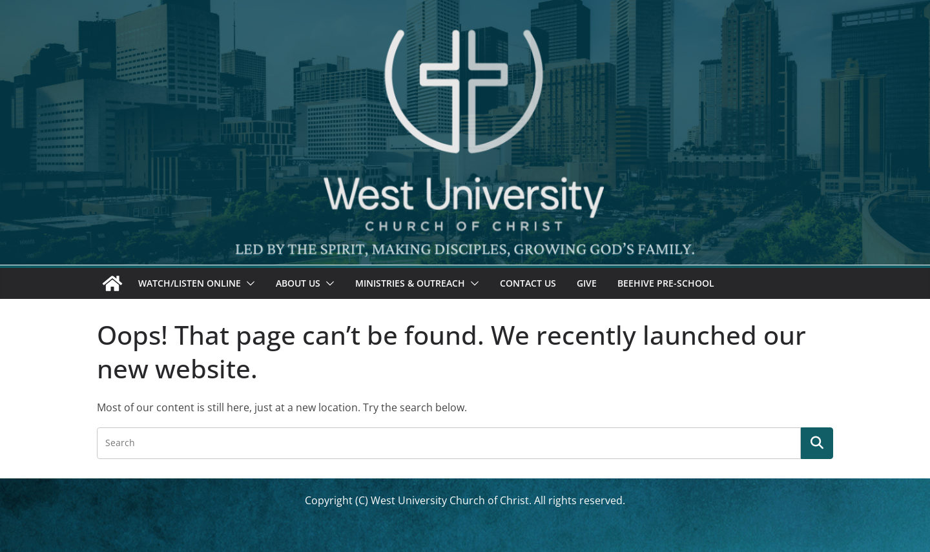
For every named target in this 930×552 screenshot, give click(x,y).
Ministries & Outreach (410, 283)
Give (587, 283)
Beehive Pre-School (665, 283)
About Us (298, 283)
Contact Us (528, 283)
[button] (248, 283)
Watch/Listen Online (189, 283)
